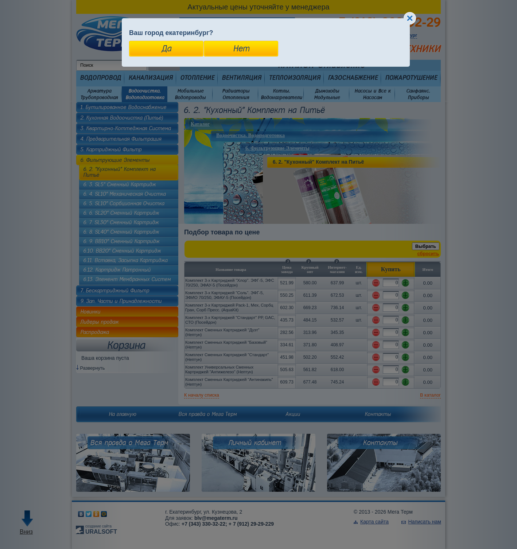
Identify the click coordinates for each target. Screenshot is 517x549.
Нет (241, 48)
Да (166, 48)
